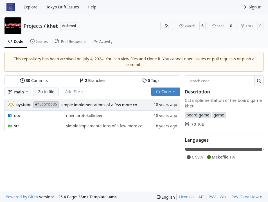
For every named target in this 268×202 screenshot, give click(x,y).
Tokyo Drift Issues (62, 7)
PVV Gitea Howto (246, 196)
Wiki (224, 196)
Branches (92, 80)
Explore (30, 7)
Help (92, 7)
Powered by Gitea (22, 196)
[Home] (11, 7)
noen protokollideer (84, 115)
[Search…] (259, 80)
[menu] (166, 197)
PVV (212, 196)
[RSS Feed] (166, 26)
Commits (34, 80)
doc (17, 115)
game (219, 115)
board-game (197, 115)
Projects (33, 26)
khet (52, 26)
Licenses (187, 196)
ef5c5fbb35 (46, 104)
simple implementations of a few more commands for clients (117, 104)
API (202, 196)
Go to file (46, 91)
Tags (150, 80)
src (16, 125)
